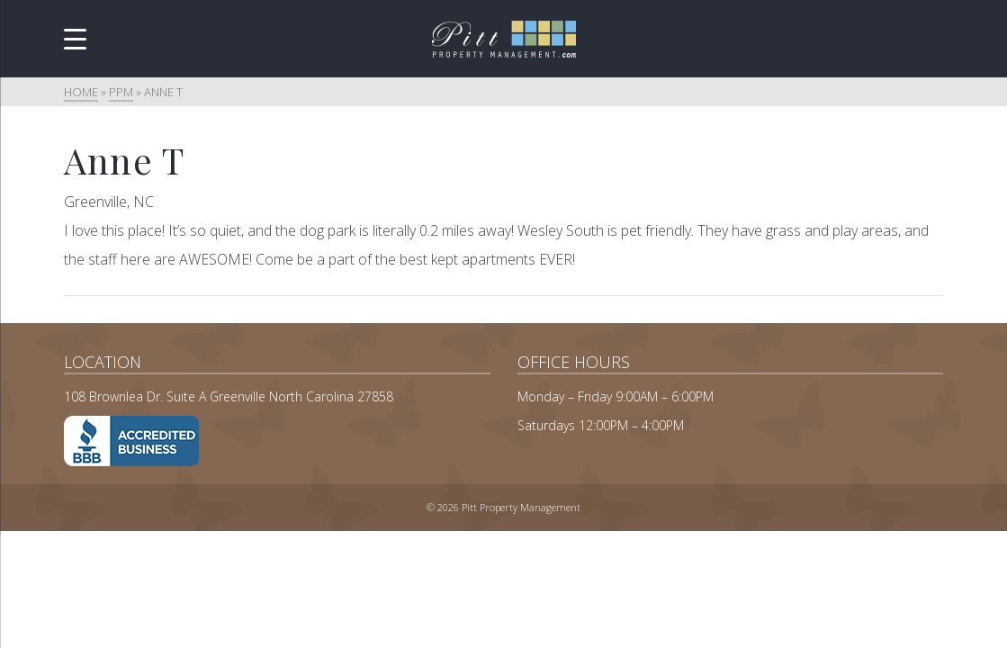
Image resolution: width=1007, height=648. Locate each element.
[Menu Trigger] (75, 38)
